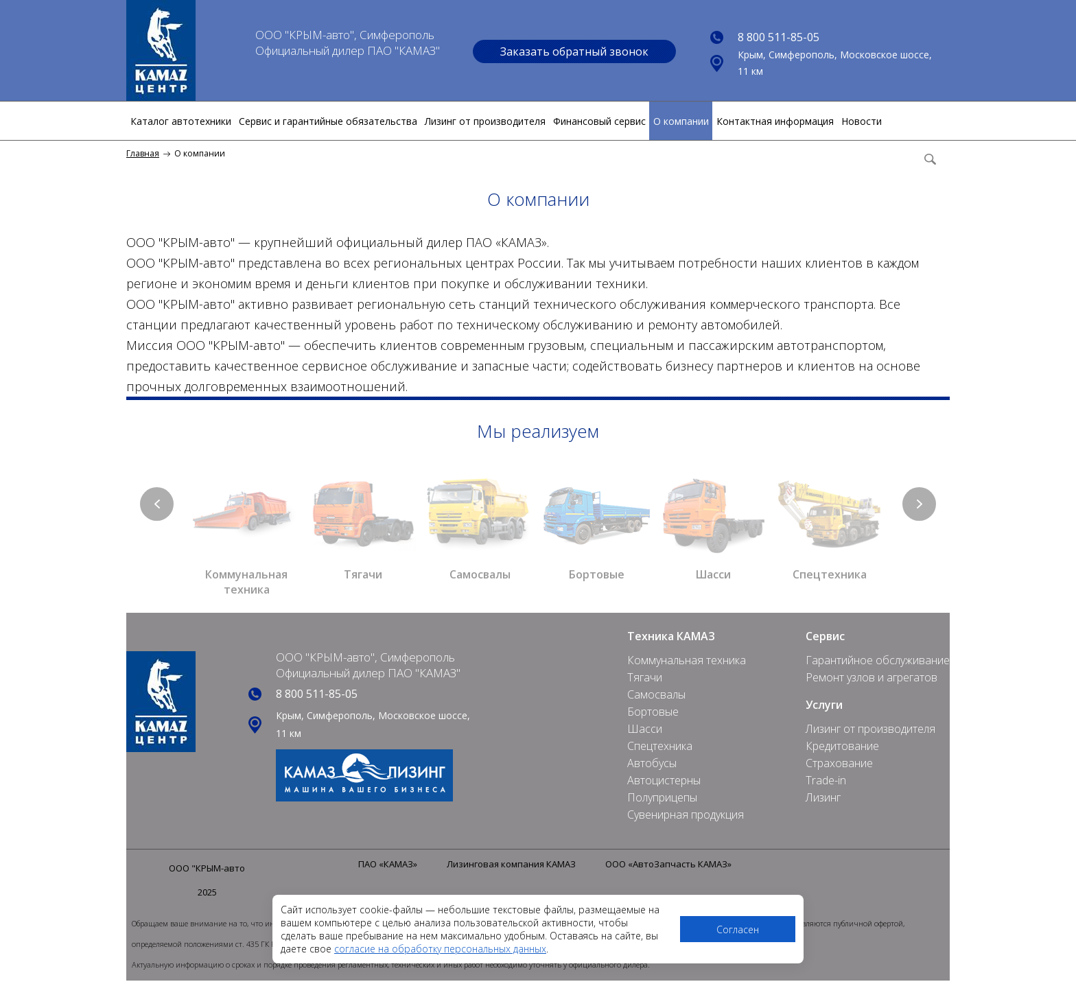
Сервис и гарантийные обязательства (328, 121)
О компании (681, 121)
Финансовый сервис (599, 121)
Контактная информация (775, 121)
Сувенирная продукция (685, 814)
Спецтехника (659, 745)
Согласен (737, 929)
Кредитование (842, 745)
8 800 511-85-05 (778, 37)
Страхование (839, 763)
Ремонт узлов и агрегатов (871, 677)
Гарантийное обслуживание (878, 660)
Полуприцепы (662, 797)
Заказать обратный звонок (574, 51)
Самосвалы (656, 694)
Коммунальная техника (686, 660)
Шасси (644, 728)
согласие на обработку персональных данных (440, 948)
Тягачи (644, 677)
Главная (142, 153)
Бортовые (653, 711)
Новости (861, 121)
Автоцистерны (664, 780)
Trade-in (826, 780)
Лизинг (823, 797)
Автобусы (652, 763)
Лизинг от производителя (485, 121)
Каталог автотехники (180, 121)
